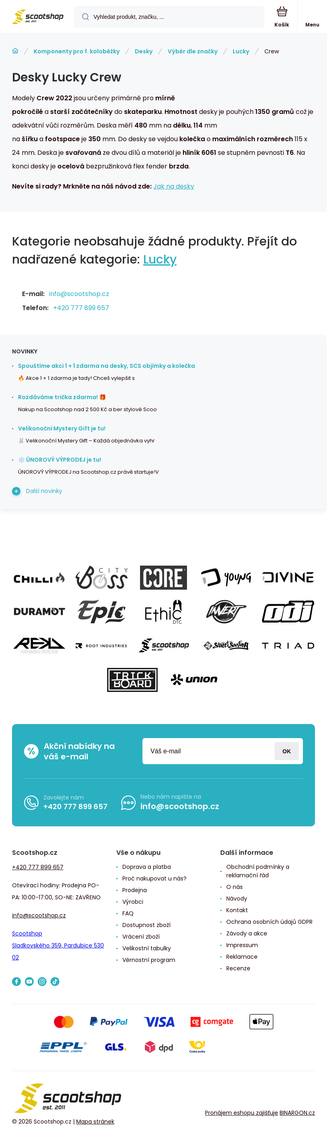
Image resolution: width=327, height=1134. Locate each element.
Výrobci (132, 902)
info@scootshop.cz (79, 293)
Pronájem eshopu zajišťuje (241, 1113)
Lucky (241, 51)
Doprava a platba (146, 867)
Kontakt (237, 910)
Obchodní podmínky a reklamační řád (257, 871)
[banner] (37, 17)
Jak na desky (173, 186)
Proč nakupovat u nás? (154, 878)
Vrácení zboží (141, 937)
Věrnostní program (148, 960)
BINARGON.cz (297, 1113)
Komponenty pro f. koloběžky (77, 51)
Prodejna (134, 890)
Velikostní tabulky (146, 948)
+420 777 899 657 (81, 307)
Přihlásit (286, 751)
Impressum (242, 945)
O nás (234, 887)
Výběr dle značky (192, 51)
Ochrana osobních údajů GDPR (269, 922)
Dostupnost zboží (146, 925)
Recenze (238, 968)
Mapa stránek (95, 1122)
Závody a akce (246, 933)
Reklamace (242, 957)
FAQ (128, 913)
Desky (143, 51)
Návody (236, 899)
